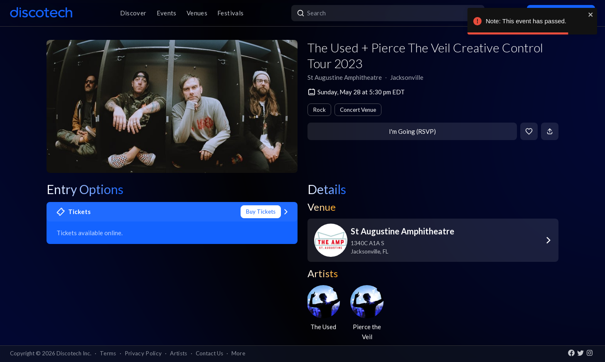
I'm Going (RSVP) (412, 131)
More (238, 353)
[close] (591, 14)
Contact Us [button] (209, 353)
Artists (178, 353)
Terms (108, 353)
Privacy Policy (143, 353)
